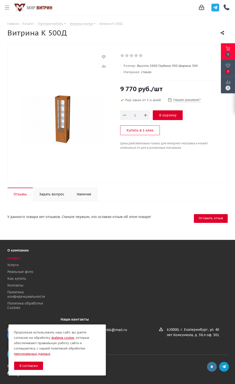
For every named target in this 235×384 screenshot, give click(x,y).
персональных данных (32, 354)
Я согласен (28, 366)
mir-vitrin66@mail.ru (109, 330)
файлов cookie (62, 338)
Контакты (15, 285)
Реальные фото (20, 272)
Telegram (224, 367)
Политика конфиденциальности (26, 294)
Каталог (14, 258)
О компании (18, 250)
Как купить (16, 278)
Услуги (12, 265)
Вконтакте (212, 367)
